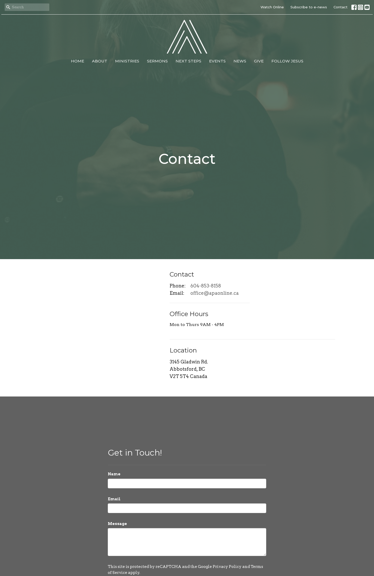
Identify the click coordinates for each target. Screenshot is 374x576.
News (239, 61)
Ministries (127, 61)
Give (259, 61)
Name (114, 474)
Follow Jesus (287, 61)
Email (114, 499)
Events (217, 61)
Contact (340, 7)
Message (117, 523)
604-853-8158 (205, 286)
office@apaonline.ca (214, 293)
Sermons (157, 61)
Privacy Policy (227, 566)
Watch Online (272, 7)
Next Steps (188, 61)
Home (77, 61)
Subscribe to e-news (308, 7)
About (99, 61)
